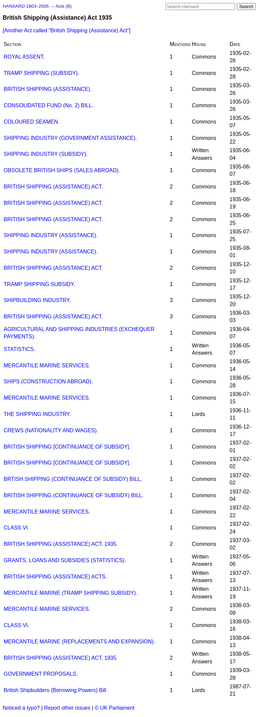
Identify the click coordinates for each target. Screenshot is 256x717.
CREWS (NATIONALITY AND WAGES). (51, 430)
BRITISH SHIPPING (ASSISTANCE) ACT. (53, 186)
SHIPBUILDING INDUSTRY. (37, 300)
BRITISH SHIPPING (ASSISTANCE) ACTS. (55, 576)
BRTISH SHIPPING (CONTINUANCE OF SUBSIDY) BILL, (73, 479)
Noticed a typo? (21, 708)
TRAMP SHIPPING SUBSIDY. (39, 284)
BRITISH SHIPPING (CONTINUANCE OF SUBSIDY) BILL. (74, 495)
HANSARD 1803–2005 (26, 6)
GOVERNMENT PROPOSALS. (41, 674)
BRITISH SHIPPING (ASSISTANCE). (48, 89)
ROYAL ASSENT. (24, 57)
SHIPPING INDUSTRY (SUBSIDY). (46, 154)
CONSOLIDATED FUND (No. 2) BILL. (48, 105)
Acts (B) (64, 6)
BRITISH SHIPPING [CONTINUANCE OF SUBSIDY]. (67, 447)
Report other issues (67, 708)
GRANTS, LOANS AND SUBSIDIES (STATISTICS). (65, 560)
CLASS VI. (16, 528)
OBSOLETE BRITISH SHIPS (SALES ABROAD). (62, 170)
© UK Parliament (114, 708)
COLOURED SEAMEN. (31, 122)
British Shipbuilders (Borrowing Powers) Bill (55, 690)
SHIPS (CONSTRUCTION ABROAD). (48, 381)
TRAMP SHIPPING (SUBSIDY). (41, 73)
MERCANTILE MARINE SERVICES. (47, 365)
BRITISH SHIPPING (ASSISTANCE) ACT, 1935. (61, 544)
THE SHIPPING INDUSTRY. (37, 414)
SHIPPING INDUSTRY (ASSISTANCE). (51, 235)
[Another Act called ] (66, 30)
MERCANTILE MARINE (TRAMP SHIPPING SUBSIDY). (70, 593)
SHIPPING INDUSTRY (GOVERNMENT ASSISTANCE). (70, 138)
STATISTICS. (19, 349)
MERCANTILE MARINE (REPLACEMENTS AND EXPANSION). (79, 641)
